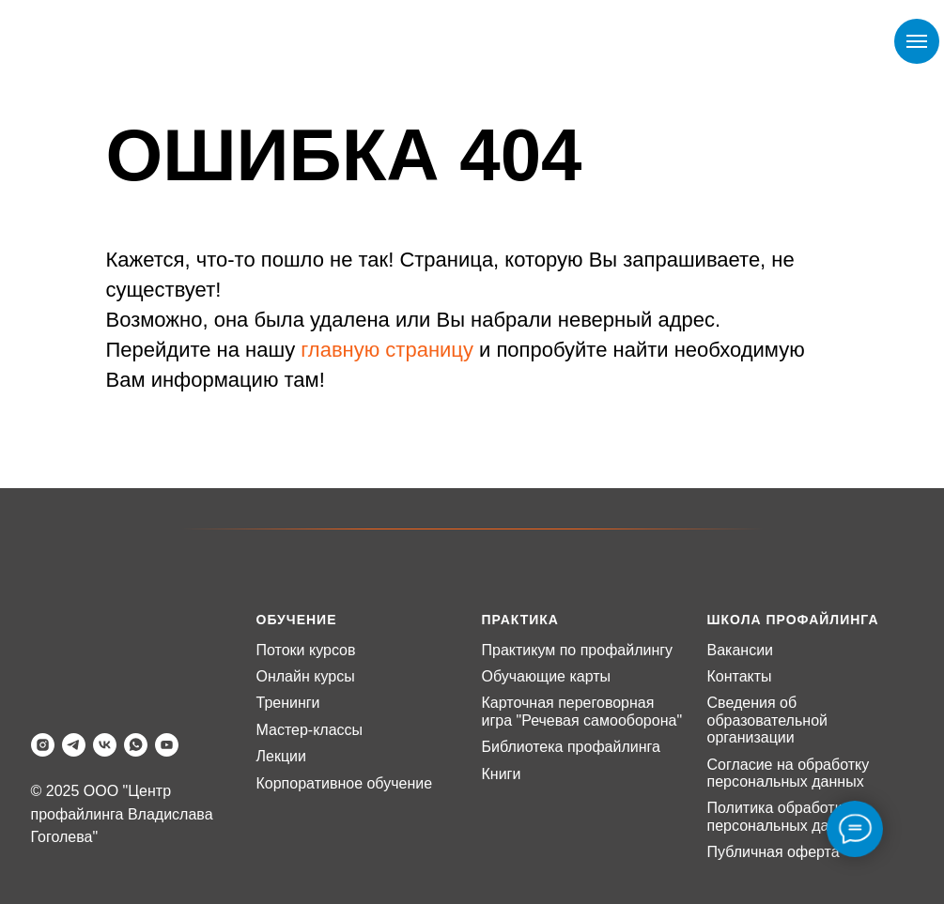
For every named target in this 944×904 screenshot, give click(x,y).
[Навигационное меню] (916, 41)
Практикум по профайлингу (577, 650)
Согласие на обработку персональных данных (788, 773)
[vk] (104, 745)
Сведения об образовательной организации (767, 720)
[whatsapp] (135, 745)
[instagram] (42, 745)
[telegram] (73, 745)
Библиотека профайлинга (571, 747)
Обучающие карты (546, 676)
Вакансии (740, 650)
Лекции (281, 756)
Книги (501, 774)
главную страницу (387, 349)
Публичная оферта (773, 852)
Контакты (739, 676)
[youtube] (166, 745)
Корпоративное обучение (344, 783)
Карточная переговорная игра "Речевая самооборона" (582, 711)
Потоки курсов (306, 650)
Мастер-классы (310, 730)
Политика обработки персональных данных (785, 816)
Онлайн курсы (305, 676)
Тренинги (288, 703)
